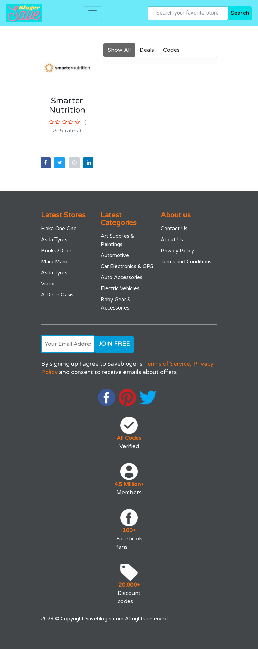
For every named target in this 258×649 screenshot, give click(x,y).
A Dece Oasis (57, 295)
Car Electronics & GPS (127, 266)
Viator (48, 284)
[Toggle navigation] (92, 13)
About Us (172, 239)
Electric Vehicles (120, 288)
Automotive (115, 255)
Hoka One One (59, 228)
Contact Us (174, 228)
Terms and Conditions (186, 261)
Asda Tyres (54, 239)
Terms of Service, (168, 363)
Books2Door (56, 250)
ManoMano (55, 261)
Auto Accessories (121, 277)
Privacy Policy (177, 250)
